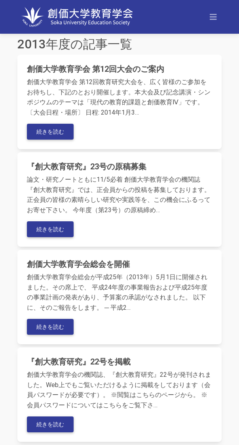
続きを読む (50, 132)
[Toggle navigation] (213, 17)
